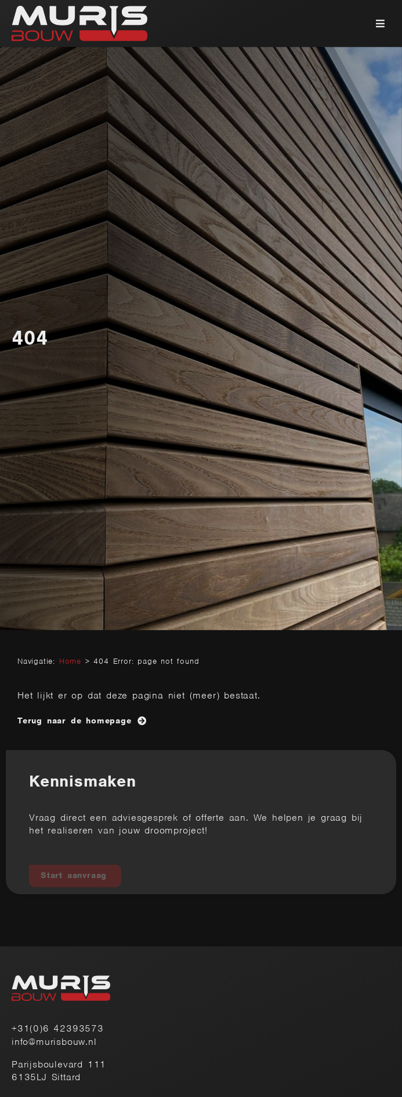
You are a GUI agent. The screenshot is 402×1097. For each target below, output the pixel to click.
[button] (380, 23)
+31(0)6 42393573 (58, 1028)
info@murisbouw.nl (54, 1042)
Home (70, 661)
